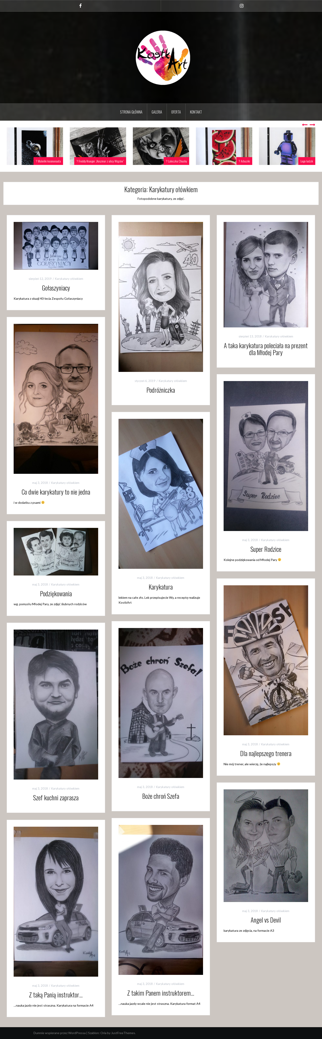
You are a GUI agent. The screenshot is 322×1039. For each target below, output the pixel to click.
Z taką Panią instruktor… (56, 994)
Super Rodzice (265, 549)
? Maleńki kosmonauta (48, 161)
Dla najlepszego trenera (265, 753)
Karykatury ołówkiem (69, 278)
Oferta (176, 112)
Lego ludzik (307, 161)
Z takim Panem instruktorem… (160, 992)
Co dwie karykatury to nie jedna (55, 491)
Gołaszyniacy (56, 287)
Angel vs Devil (266, 919)
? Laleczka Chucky (176, 161)
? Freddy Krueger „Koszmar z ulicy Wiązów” (100, 161)
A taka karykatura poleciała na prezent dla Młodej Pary (266, 349)
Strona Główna (131, 112)
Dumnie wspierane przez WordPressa (60, 1033)
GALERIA (157, 112)
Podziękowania (56, 593)
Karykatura (161, 586)
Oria (103, 1033)
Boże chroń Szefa (160, 796)
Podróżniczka (160, 389)
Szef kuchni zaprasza (55, 797)
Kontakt (196, 112)
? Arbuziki (244, 161)
